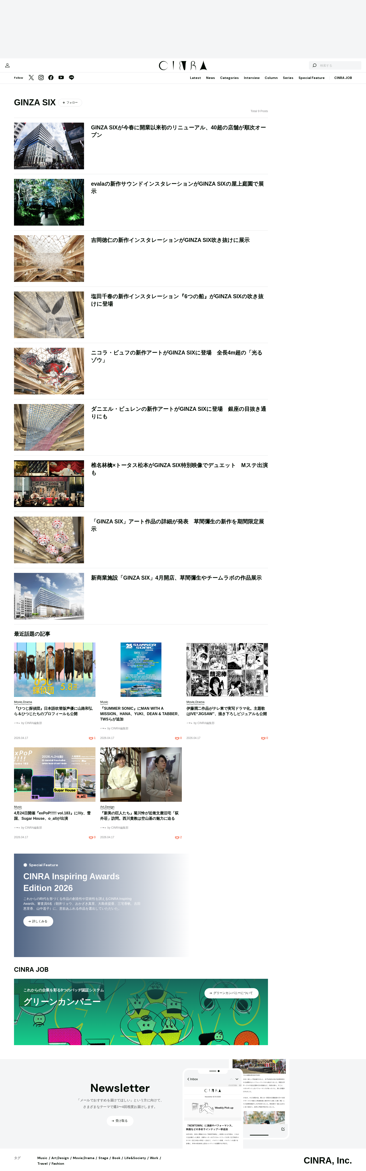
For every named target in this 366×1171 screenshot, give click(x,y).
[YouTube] (61, 82)
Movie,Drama (83, 1162)
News (210, 82)
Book (116, 1162)
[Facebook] (50, 83)
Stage (103, 1162)
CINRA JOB (343, 82)
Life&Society (135, 1162)
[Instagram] (41, 83)
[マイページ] (24, 68)
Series (288, 82)
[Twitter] (31, 83)
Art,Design (60, 1162)
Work (154, 1162)
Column (271, 82)
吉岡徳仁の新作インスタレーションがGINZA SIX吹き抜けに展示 (170, 245)
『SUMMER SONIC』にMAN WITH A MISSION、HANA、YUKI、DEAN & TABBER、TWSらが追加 (140, 718)
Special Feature (312, 82)
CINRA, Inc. (328, 1165)
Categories (229, 82)
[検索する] (297, 68)
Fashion (58, 1168)
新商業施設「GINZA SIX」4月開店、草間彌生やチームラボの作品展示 (176, 582)
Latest (195, 82)
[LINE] (71, 83)
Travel (42, 1168)
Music (42, 1162)
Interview (252, 82)
